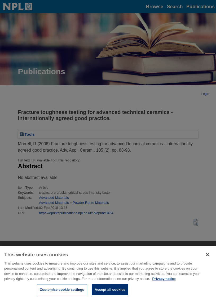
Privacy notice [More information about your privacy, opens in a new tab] (163, 281)
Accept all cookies (110, 292)
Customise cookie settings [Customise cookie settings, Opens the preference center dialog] (62, 292)
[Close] (207, 257)
